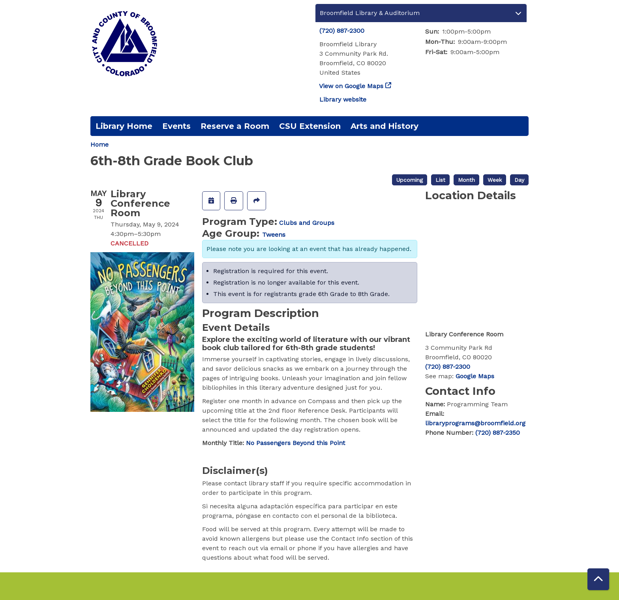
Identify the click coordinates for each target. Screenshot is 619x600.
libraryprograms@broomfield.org (475, 423)
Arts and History (384, 126)
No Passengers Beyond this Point (295, 443)
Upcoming (409, 180)
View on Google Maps (351, 86)
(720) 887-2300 (341, 30)
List (440, 180)
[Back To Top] (598, 579)
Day (519, 180)
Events (176, 126)
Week (495, 180)
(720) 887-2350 (497, 432)
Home (99, 144)
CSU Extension (310, 126)
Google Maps (475, 376)
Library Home (124, 126)
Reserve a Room (235, 126)
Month (466, 180)
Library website (342, 99)
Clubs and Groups (306, 222)
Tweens (273, 234)
